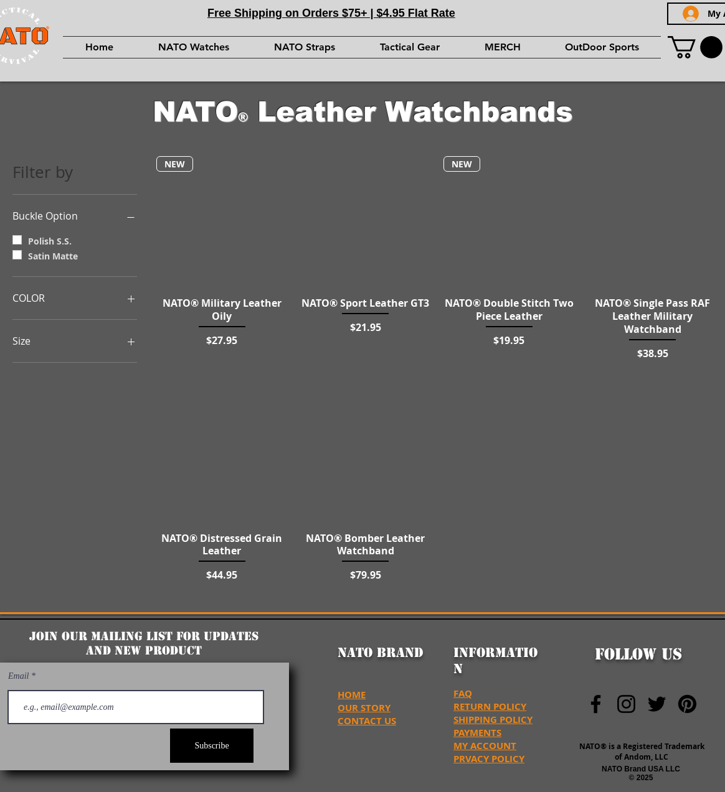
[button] (695, 47)
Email (19, 676)
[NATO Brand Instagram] (626, 704)
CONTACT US (367, 720)
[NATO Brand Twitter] (657, 704)
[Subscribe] (212, 746)
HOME (352, 694)
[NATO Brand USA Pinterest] (687, 704)
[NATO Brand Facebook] (596, 704)
